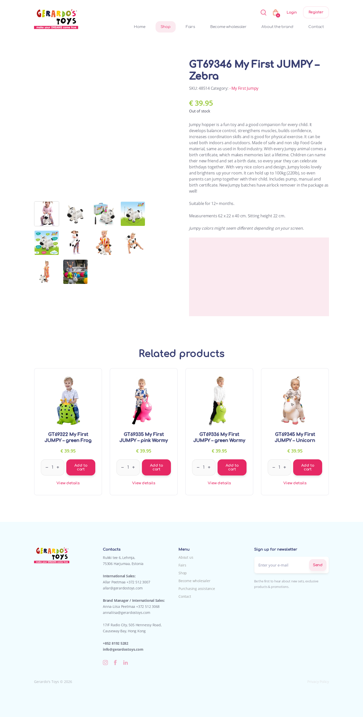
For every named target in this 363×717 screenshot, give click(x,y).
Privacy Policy (318, 681)
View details (68, 483)
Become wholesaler (228, 27)
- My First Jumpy (244, 88)
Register (316, 12)
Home (139, 27)
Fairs (190, 27)
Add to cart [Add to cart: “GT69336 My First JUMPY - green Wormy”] (232, 467)
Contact (316, 27)
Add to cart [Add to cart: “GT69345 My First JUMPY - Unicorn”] (307, 467)
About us (185, 557)
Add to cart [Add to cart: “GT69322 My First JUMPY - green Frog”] (80, 467)
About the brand (277, 27)
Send (318, 565)
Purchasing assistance (196, 588)
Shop (166, 27)
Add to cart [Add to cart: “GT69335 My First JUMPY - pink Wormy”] (156, 467)
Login (292, 12)
